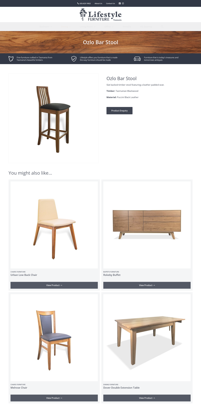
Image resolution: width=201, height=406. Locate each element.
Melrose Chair (19, 387)
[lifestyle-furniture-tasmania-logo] (101, 9)
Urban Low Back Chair (24, 275)
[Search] (162, 26)
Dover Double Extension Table (121, 387)
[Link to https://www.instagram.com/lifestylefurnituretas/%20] (123, 3)
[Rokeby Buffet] (147, 183)
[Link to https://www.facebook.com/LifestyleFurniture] (120, 3)
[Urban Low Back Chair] (54, 183)
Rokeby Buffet (112, 275)
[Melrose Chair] (54, 295)
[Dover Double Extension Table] (147, 295)
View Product (54, 285)
